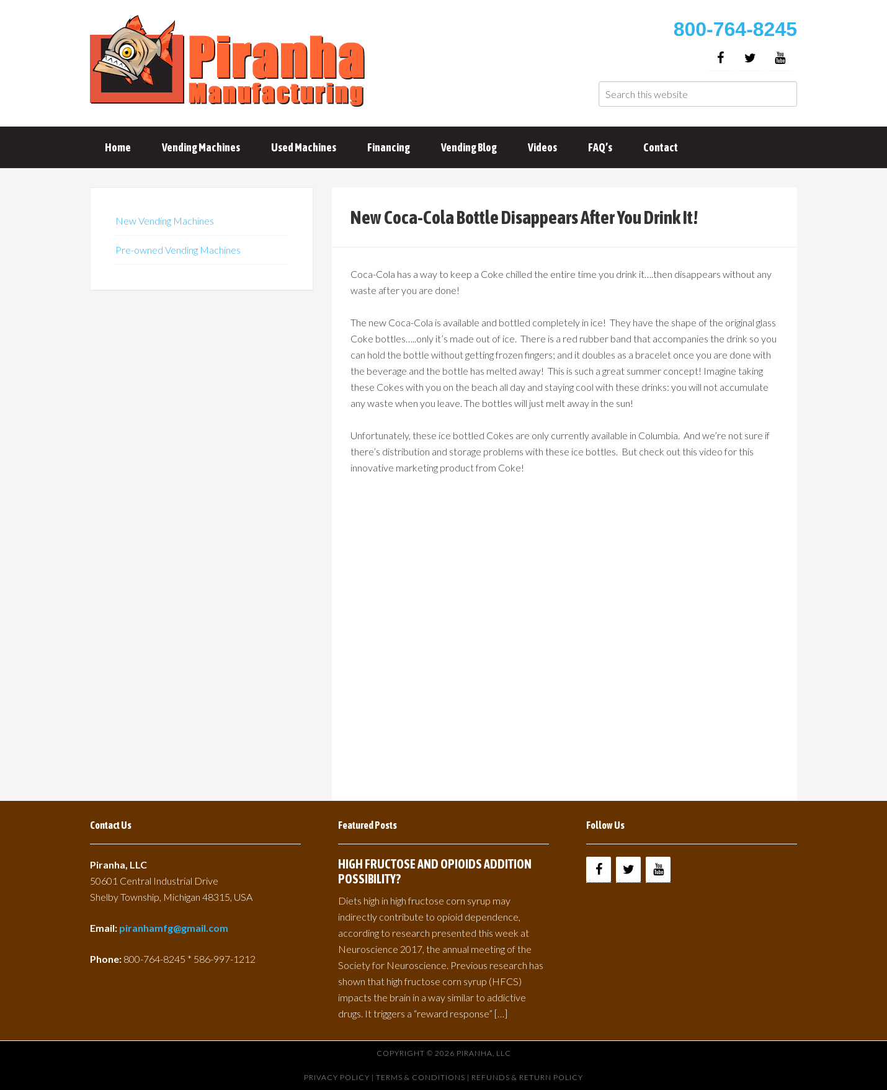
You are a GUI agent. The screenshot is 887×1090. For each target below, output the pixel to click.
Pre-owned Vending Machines (178, 250)
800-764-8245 (735, 29)
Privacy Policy (337, 1077)
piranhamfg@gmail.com (173, 928)
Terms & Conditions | (423, 1077)
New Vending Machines (164, 220)
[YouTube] (779, 58)
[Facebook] (720, 58)
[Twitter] (750, 58)
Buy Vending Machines (229, 62)
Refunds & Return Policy (527, 1077)
